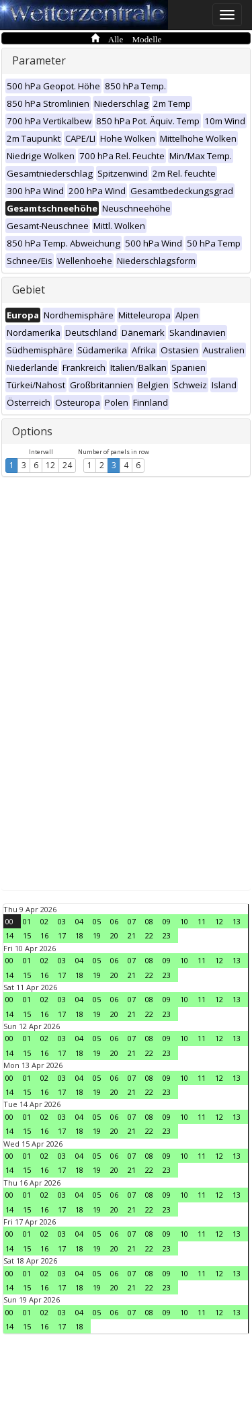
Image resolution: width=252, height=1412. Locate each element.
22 (149, 935)
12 (50, 465)
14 (9, 935)
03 (62, 921)
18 (79, 935)
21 (132, 935)
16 (44, 935)
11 (202, 921)
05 (97, 921)
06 (114, 921)
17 (62, 935)
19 (97, 935)
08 (149, 921)
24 (67, 465)
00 (9, 921)
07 (132, 921)
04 (79, 921)
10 (184, 921)
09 (167, 921)
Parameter (39, 60)
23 (167, 935)
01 (27, 921)
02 (44, 921)
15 (27, 935)
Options (32, 431)
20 (114, 935)
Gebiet (28, 289)
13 (237, 921)
